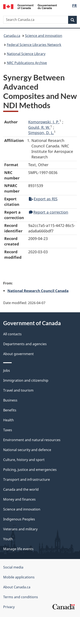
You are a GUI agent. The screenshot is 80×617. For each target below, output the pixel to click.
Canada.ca (12, 35)
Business (10, 400)
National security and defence (27, 449)
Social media (13, 567)
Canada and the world (21, 489)
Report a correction (48, 212)
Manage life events (18, 549)
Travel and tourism (18, 390)
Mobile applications (19, 577)
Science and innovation (43, 35)
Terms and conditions (20, 597)
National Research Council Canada (38, 290)
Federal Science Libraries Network (34, 44)
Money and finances (19, 499)
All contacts (12, 334)
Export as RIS (43, 198)
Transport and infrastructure (26, 479)
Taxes (7, 430)
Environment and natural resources (31, 440)
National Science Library (26, 53)
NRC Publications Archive (27, 63)
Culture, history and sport (24, 459)
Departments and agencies (25, 344)
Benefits (9, 410)
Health (8, 420)
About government (18, 354)
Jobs (6, 370)
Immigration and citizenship (25, 380)
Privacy (9, 607)
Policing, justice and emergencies (30, 469)
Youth (8, 539)
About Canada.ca (16, 587)
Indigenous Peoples (19, 519)
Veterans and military (20, 529)
